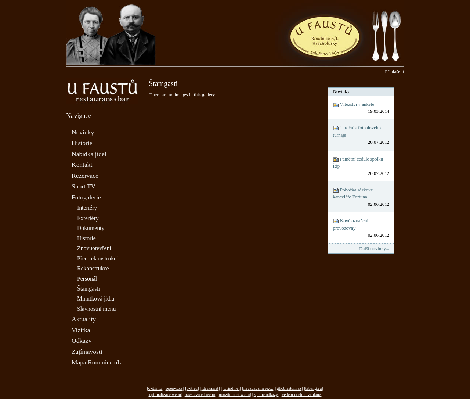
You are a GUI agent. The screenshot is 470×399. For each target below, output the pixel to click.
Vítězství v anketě (361, 108)
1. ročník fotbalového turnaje (361, 135)
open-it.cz (174, 388)
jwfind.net (230, 388)
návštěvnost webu (200, 394)
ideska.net (209, 388)
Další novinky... (374, 248)
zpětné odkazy (266, 394)
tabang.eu (314, 388)
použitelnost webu (234, 394)
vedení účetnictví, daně (301, 394)
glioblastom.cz (289, 388)
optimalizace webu (165, 394)
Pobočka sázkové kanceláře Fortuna (361, 197)
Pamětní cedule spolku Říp (361, 166)
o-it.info (155, 388)
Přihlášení (394, 71)
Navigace (78, 115)
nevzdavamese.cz (258, 388)
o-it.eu (192, 388)
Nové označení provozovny (361, 228)
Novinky (341, 91)
